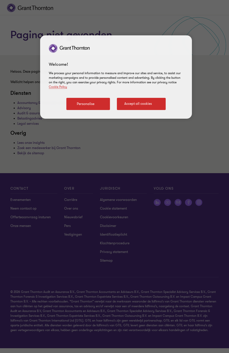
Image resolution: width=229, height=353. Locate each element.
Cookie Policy (58, 87)
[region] (116, 77)
